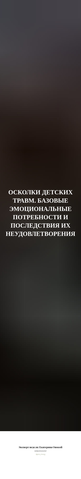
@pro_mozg (40, 454)
